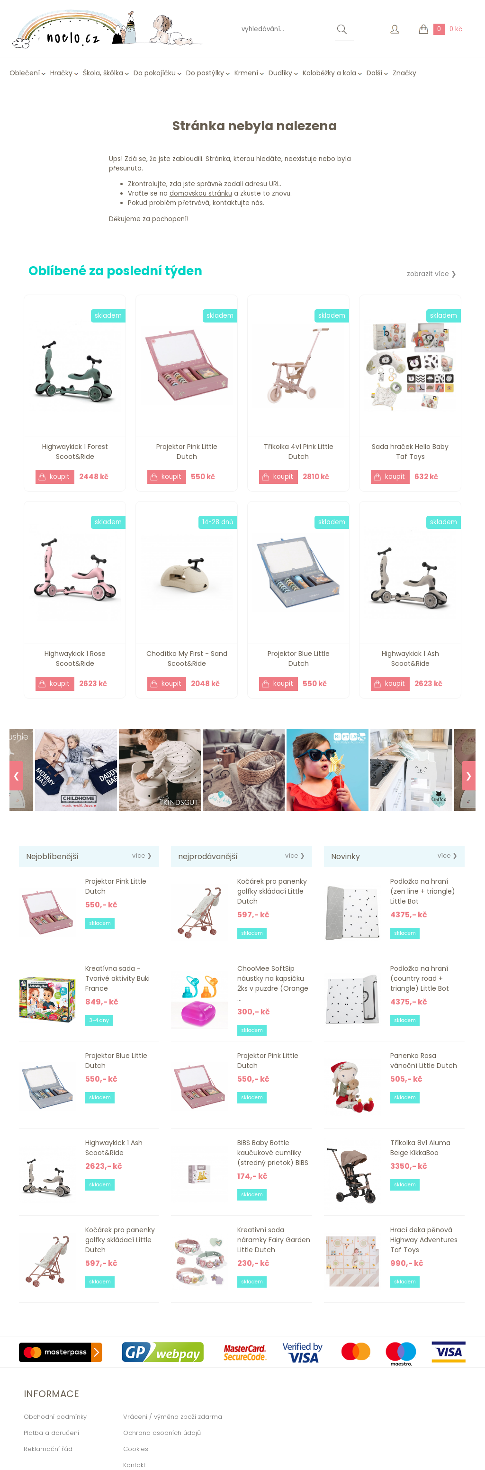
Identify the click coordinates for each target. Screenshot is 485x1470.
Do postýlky (205, 73)
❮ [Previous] (16, 775)
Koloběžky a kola (329, 73)
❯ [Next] (468, 775)
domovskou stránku (201, 193)
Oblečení (24, 73)
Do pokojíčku (155, 73)
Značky (404, 73)
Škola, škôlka (103, 73)
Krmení (246, 73)
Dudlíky (280, 73)
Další (374, 73)
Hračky (61, 73)
